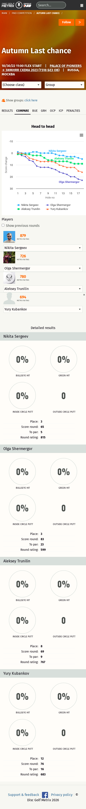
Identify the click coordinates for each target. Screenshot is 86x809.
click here (31, 100)
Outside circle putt (64, 412)
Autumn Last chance (36, 50)
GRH (44, 111)
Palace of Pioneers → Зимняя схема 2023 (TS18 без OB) (42, 68)
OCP (52, 111)
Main (4, 13)
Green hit (64, 375)
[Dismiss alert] (84, 294)
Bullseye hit (23, 375)
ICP (61, 111)
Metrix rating (23, 239)
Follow (66, 22)
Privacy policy (62, 795)
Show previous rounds (20, 226)
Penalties (73, 111)
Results (7, 111)
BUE (35, 111)
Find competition (22, 13)
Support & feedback (23, 795)
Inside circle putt (23, 412)
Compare (22, 111)
